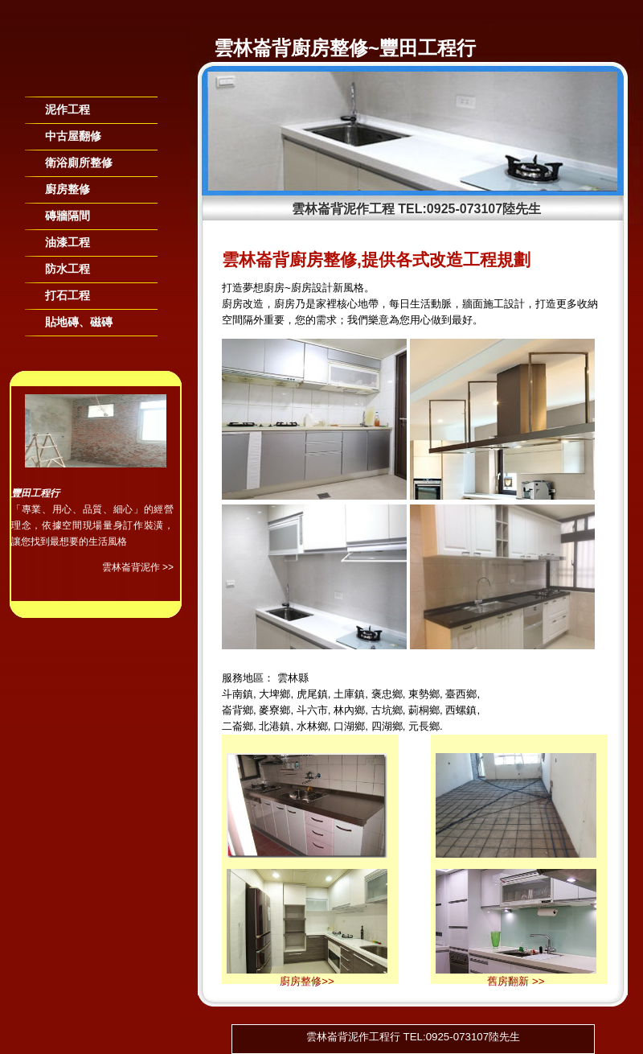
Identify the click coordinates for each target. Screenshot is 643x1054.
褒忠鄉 (387, 694)
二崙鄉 (237, 726)
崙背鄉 (237, 710)
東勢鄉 (424, 694)
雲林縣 (293, 678)
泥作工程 (67, 109)
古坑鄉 (387, 710)
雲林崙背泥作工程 (343, 209)
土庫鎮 (349, 694)
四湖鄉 (387, 726)
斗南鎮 (237, 694)
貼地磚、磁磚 (79, 321)
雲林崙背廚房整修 (291, 48)
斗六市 (312, 710)
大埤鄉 (274, 694)
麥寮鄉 (274, 710)
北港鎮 (274, 726)
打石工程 (67, 295)
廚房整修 (67, 189)
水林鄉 (312, 726)
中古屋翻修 (73, 136)
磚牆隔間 (67, 215)
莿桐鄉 (424, 710)
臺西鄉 (461, 694)
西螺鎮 (461, 710)
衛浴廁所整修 (79, 162)
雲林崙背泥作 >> (138, 567)
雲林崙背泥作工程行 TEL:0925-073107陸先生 (413, 1037)
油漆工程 (67, 242)
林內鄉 (349, 710)
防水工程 (67, 268)
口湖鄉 (349, 726)
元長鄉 (424, 726)
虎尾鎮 (312, 694)
